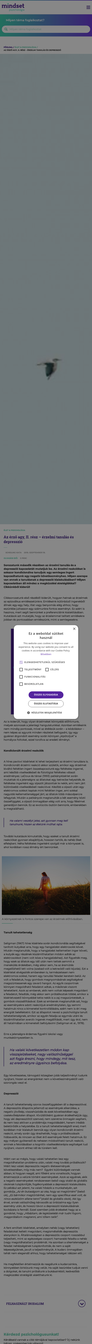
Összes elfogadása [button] (46, 694)
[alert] (46, 672)
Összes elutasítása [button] (46, 703)
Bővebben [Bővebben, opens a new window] (46, 654)
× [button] (74, 629)
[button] (46, 712)
